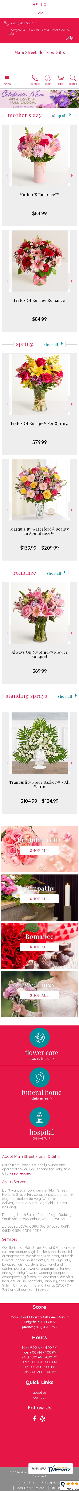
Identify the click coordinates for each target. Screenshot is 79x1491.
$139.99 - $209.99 (39, 548)
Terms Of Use (26, 1482)
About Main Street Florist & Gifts (30, 1156)
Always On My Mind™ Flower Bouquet (40, 654)
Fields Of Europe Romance (39, 300)
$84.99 (39, 213)
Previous (6, 175)
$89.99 (39, 671)
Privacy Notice (52, 1482)
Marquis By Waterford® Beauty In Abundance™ (39, 531)
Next (72, 175)
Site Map (57, 1488)
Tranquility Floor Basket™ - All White (39, 784)
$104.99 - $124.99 (39, 801)
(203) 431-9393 (22, 23)
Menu (7, 84)
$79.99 (39, 442)
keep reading (20, 1173)
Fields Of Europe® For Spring (39, 423)
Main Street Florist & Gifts (39, 52)
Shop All (59, 115)
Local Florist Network (30, 1488)
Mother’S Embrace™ (39, 194)
